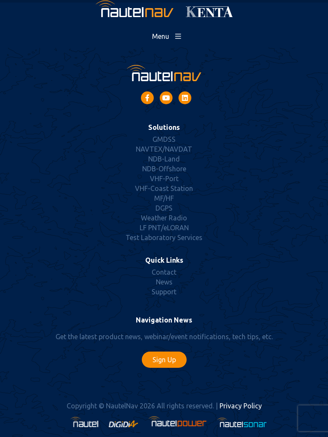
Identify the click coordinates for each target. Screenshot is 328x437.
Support (164, 292)
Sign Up (164, 360)
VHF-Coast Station (164, 188)
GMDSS (164, 139)
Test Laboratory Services (164, 237)
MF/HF (164, 198)
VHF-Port (164, 178)
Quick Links (164, 260)
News (164, 282)
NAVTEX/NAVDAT (164, 149)
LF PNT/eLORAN (164, 228)
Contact (164, 272)
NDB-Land (164, 159)
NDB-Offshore (164, 169)
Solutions (164, 127)
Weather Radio (164, 218)
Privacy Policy (241, 406)
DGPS (164, 208)
